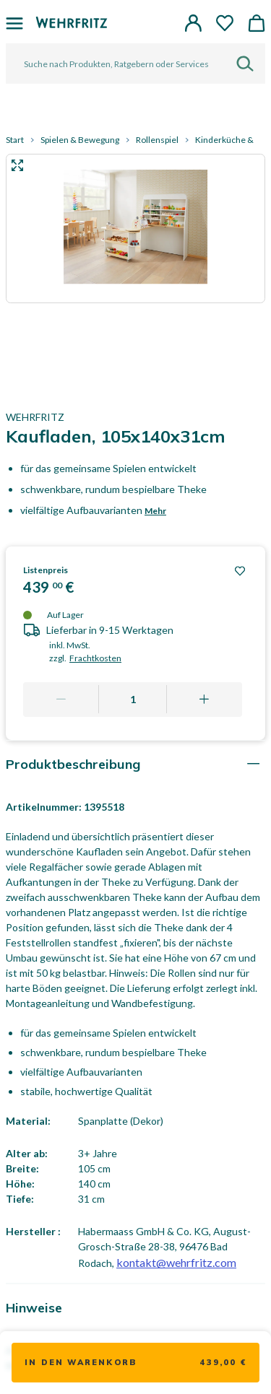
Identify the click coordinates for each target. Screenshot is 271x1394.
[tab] (135, 764)
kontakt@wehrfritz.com (176, 1262)
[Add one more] (204, 699)
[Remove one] (61, 699)
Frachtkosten (95, 658)
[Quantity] (133, 699)
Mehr (155, 510)
